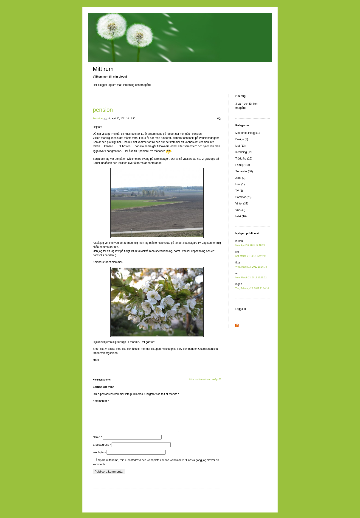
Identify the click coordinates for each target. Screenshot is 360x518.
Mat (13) (240, 145)
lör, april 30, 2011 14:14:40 (121, 118)
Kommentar (101, 401)
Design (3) (241, 139)
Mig (105, 118)
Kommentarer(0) (101, 379)
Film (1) (240, 184)
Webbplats (99, 457)
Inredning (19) (244, 152)
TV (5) (239, 190)
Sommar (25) (243, 197)
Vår (219, 118)
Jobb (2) (240, 177)
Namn (97, 442)
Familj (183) (242, 165)
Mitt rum (103, 69)
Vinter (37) (241, 203)
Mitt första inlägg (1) (247, 132)
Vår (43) (240, 210)
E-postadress (102, 450)
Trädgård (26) (243, 158)
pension (103, 109)
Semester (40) (244, 171)
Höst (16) (241, 216)
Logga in (240, 309)
